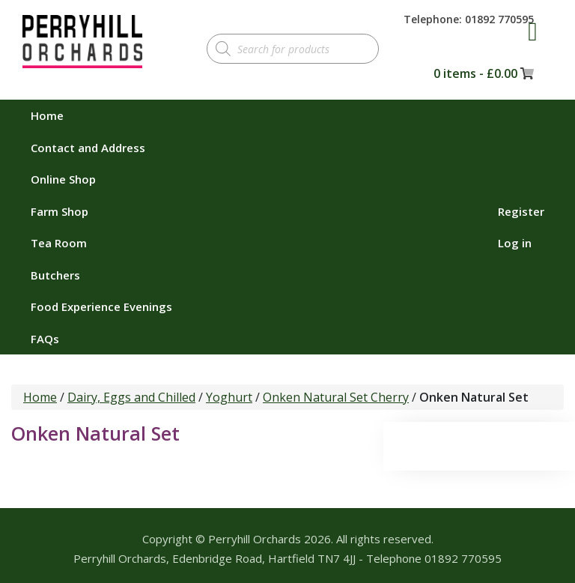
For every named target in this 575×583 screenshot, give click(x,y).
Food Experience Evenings (101, 306)
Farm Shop (59, 211)
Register (521, 211)
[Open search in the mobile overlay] (293, 49)
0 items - (475, 73)
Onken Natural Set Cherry (336, 397)
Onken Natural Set (95, 433)
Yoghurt (229, 397)
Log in (515, 242)
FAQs (45, 338)
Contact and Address (88, 147)
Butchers (55, 275)
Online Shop (63, 179)
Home (47, 115)
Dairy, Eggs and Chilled (131, 397)
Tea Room (59, 242)
